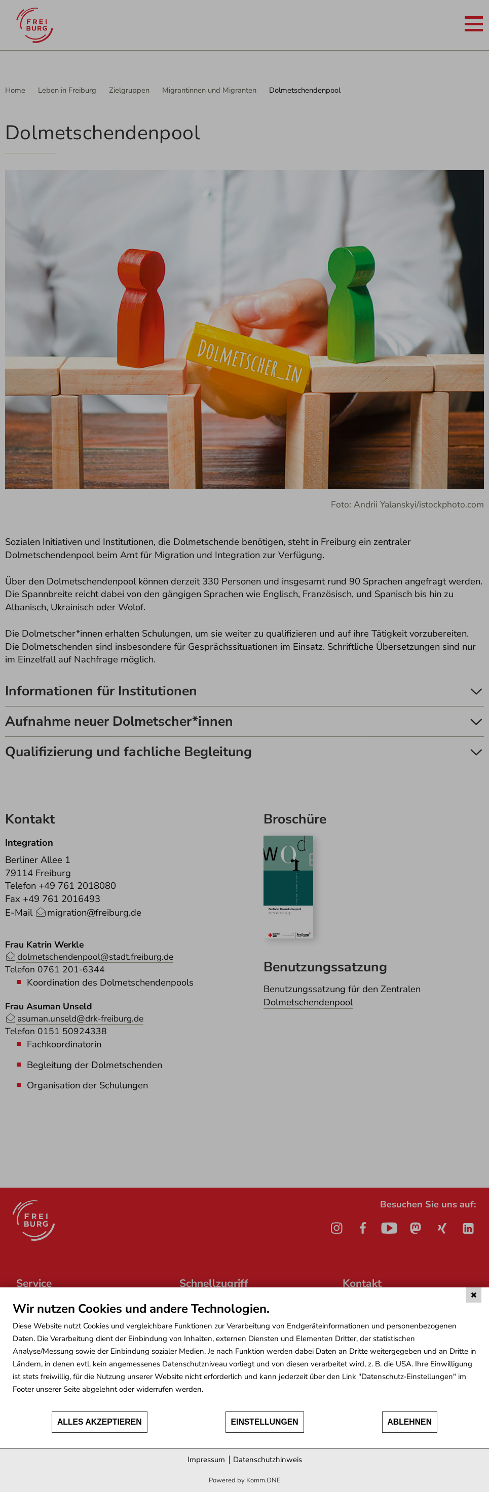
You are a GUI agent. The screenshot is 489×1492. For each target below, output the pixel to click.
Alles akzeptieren (99, 1422)
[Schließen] (473, 1295)
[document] (244, 1356)
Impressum (206, 1460)
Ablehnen (410, 1422)
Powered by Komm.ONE (245, 1480)
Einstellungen (264, 1422)
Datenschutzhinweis (267, 1460)
